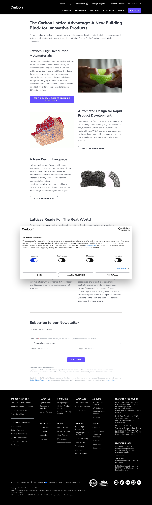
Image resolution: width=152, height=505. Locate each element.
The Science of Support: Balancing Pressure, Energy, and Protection (127, 460)
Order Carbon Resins (19, 441)
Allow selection (76, 275)
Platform (66, 10)
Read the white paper (93, 148)
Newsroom (96, 444)
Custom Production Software (64, 407)
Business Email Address (42, 329)
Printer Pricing (80, 410)
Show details (121, 269)
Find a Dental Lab (17, 414)
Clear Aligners (62, 435)
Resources (108, 10)
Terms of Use (15, 482)
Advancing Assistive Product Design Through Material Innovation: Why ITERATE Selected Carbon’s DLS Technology (126, 451)
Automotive (44, 428)
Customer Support (116, 3)
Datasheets (79, 446)
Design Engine (98, 3)
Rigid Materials (45, 403)
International (79, 3)
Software (62, 399)
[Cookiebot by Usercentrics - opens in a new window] (119, 229)
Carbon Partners (20, 399)
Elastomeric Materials (44, 407)
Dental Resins (62, 428)
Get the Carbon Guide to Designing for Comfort (52, 99)
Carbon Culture (98, 431)
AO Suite (96, 399)
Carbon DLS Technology (79, 428)
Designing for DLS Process (82, 434)
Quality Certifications (19, 438)
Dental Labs (62, 439)
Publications (53, 482)
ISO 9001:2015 (134, 3)
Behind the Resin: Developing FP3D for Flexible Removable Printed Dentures (126, 468)
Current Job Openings (96, 436)
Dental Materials (46, 412)
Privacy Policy (90, 245)
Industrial (43, 435)
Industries (80, 10)
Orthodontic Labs (64, 443)
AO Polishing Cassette (97, 403)
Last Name (86, 348)
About (121, 10)
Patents (61, 482)
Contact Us (96, 448)
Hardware (80, 399)
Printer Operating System (64, 413)
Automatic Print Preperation (98, 413)
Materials (45, 399)
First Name (39, 348)
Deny (39, 275)
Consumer (44, 431)
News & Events (81, 454)
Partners (94, 10)
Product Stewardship (19, 434)
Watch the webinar (43, 198)
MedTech (43, 439)
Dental (60, 424)
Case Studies (80, 442)
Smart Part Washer (82, 407)
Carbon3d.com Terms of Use (39, 380)
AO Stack (96, 418)
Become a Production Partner (22, 407)
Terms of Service (63, 495)
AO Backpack (97, 408)
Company (96, 428)
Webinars (78, 450)
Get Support (15, 445)
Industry (63, 338)
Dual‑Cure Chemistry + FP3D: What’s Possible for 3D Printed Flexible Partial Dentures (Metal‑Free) (127, 419)
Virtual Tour (97, 441)
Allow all (112, 275)
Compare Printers (82, 403)
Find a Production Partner (20, 403)
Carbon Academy (17, 430)
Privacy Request (38, 482)
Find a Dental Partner (19, 410)
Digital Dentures (63, 431)
